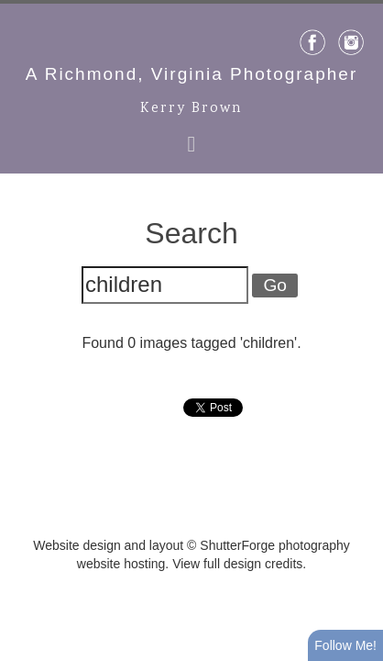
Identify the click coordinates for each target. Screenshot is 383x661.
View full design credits (237, 563)
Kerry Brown (191, 108)
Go (275, 285)
